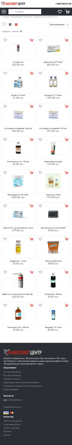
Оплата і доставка (12, 428)
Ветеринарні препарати (22, 17)
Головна (5, 17)
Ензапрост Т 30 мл (53, 95)
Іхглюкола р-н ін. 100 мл (18, 161)
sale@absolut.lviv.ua (12, 407)
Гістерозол (18, 62)
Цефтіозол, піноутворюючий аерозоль (20, 294)
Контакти (7, 431)
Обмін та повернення (13, 421)
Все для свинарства (12, 372)
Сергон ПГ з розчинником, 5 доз (18, 228)
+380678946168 (63, 4)
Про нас (7, 435)
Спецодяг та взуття (12, 379)
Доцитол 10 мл (18, 95)
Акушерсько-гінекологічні (46, 17)
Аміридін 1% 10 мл (53, 327)
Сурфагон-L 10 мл (18, 261)
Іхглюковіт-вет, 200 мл (18, 327)
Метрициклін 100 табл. (18, 195)
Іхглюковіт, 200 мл (53, 294)
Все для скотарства (12, 375)
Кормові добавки (11, 389)
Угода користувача (12, 424)
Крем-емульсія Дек (53, 161)
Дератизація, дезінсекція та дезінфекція (21, 382)
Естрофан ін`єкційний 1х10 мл (53, 128)
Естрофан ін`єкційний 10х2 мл (18, 128)
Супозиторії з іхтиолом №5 (53, 228)
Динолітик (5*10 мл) (53, 62)
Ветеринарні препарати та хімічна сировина (23, 386)
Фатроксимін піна (53, 261)
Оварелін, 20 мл (53, 195)
